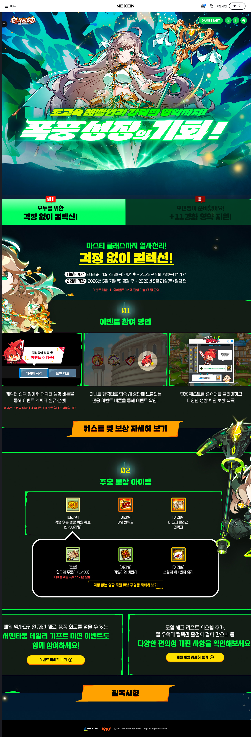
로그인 (237, 6)
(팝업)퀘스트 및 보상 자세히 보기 (125, 429)
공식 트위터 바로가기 (228, 20)
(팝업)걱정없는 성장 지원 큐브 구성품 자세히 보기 (125, 585)
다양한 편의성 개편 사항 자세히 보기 (195, 658)
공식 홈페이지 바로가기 (243, 20)
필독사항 (125, 693)
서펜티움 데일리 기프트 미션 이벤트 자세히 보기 (56, 660)
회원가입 (221, 6)
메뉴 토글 (4, 24)
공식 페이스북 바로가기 (236, 20)
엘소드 (23, 20)
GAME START (211, 20)
